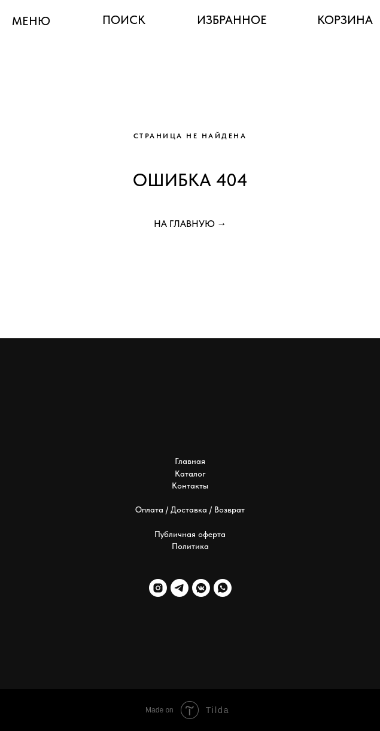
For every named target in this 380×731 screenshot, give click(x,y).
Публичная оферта (190, 534)
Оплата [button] (149, 509)
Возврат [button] (229, 509)
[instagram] (158, 588)
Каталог (190, 473)
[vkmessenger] (201, 588)
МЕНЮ (31, 21)
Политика (190, 546)
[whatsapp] (223, 588)
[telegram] (180, 588)
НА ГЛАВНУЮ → (190, 223)
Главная (190, 461)
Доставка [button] (189, 509)
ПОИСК (123, 20)
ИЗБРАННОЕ (232, 20)
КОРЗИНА (345, 20)
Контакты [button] (190, 485)
